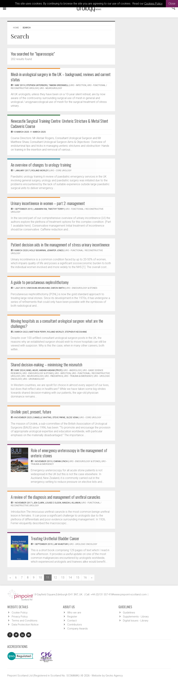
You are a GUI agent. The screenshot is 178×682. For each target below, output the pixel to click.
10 (40, 577)
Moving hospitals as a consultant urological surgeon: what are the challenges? (57, 323)
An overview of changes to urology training (41, 164)
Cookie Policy (19, 612)
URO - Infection (78, 85)
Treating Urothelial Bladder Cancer (55, 538)
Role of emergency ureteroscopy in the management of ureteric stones (69, 453)
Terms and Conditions (24, 620)
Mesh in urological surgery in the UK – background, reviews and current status (61, 76)
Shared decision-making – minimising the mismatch (46, 364)
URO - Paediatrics (53, 376)
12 (55, 577)
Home (16, 27)
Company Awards (77, 628)
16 (85, 577)
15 (77, 577)
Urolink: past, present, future (31, 411)
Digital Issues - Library (135, 620)
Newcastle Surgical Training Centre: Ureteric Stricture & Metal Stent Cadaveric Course (59, 123)
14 (70, 577)
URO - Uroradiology (33, 379)
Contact (72, 620)
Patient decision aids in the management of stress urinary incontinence (60, 244)
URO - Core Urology (60, 170)
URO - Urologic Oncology (83, 544)
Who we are (74, 612)
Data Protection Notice (25, 624)
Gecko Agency (114, 675)
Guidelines (129, 612)
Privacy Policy (20, 616)
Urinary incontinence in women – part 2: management (48, 203)
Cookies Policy (153, 3)
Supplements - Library (136, 616)
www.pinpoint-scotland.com (130, 594)
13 (62, 577)
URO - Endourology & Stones (81, 288)
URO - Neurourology (51, 88)
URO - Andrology (72, 370)
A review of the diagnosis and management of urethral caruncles (55, 497)
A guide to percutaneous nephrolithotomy (39, 282)
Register (72, 616)
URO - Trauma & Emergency (78, 376)
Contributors (74, 624)
